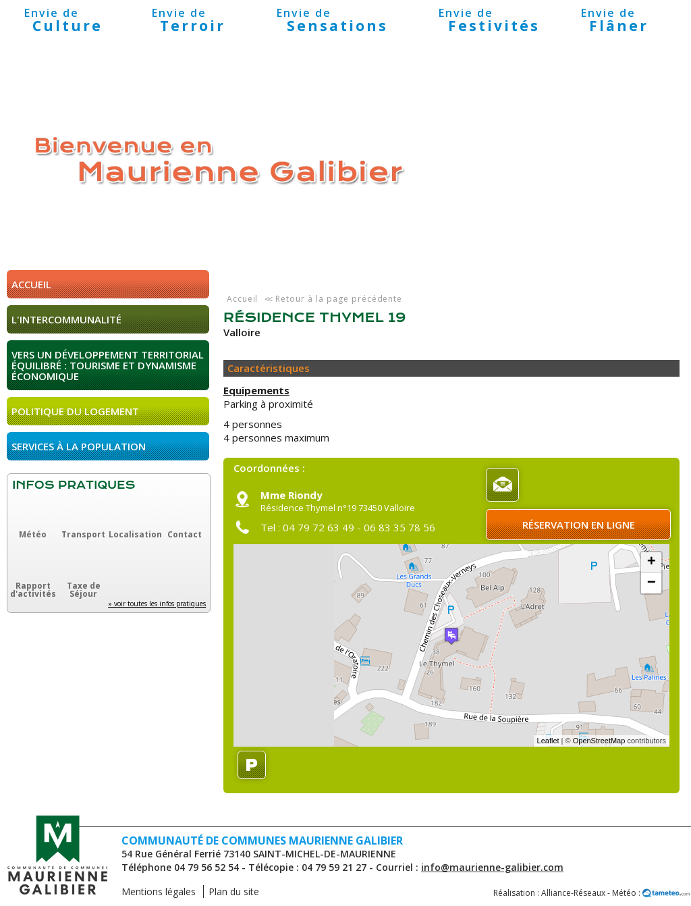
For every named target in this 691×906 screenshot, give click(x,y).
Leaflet (548, 741)
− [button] (651, 583)
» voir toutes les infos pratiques (157, 603)
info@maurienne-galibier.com (492, 867)
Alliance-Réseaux (573, 893)
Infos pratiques (73, 485)
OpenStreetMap (599, 741)
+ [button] (651, 562)
